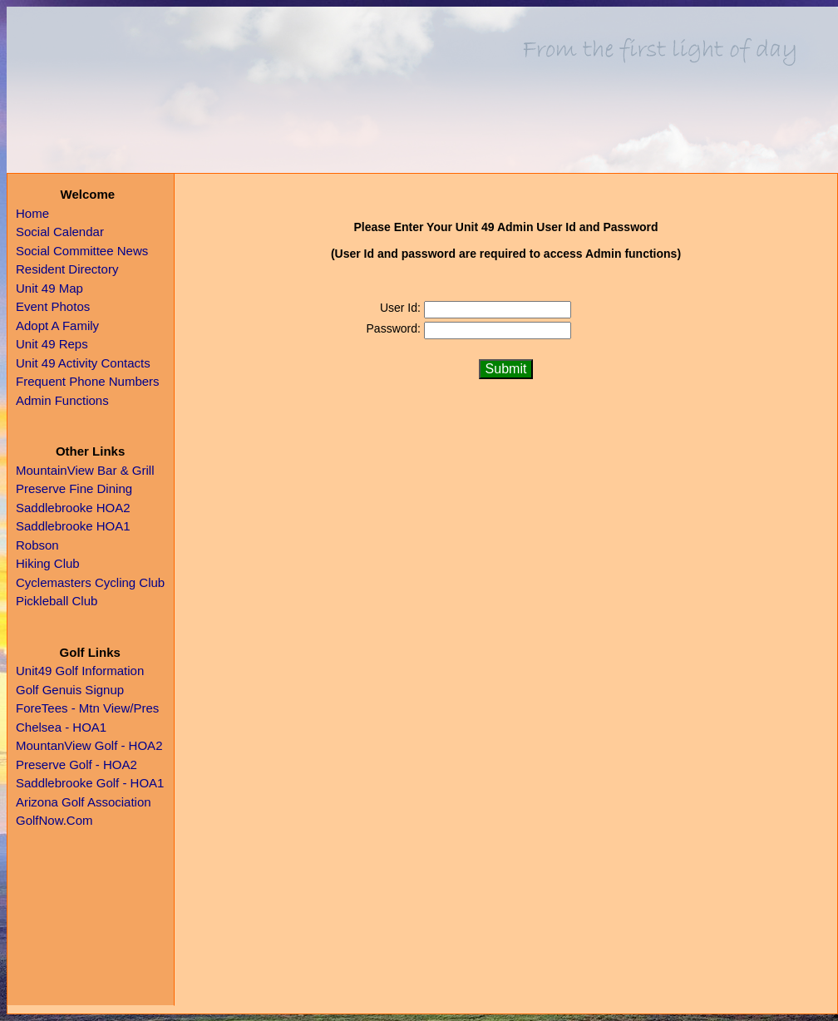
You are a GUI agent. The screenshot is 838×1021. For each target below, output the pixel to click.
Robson (37, 545)
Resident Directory (67, 269)
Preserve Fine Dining (74, 488)
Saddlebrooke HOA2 (73, 508)
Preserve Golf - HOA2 (76, 764)
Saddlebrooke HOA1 (73, 526)
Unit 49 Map (49, 288)
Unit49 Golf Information (80, 670)
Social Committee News (82, 251)
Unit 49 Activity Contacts (83, 363)
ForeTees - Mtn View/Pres (87, 708)
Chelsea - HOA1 (61, 727)
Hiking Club (48, 563)
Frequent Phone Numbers (88, 381)
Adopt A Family (57, 325)
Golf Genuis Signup (70, 690)
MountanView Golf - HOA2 (89, 745)
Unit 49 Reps (52, 344)
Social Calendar (60, 231)
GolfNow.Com (54, 820)
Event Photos (53, 306)
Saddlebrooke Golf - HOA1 (90, 783)
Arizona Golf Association (83, 802)
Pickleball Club (56, 601)
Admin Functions (62, 400)
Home (32, 213)
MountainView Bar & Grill (85, 470)
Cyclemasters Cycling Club (90, 582)
